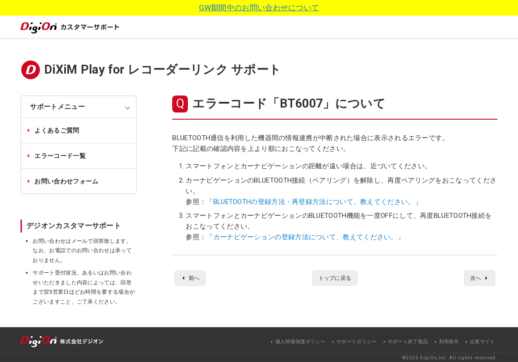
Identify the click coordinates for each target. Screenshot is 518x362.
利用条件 (449, 341)
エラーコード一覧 (59, 155)
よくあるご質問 (56, 130)
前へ (195, 278)
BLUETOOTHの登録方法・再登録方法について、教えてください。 (314, 202)
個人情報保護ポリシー (300, 341)
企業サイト (482, 341)
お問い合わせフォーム (66, 181)
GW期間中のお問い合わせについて (259, 7)
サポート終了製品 (408, 341)
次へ (474, 278)
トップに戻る (335, 278)
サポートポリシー (356, 341)
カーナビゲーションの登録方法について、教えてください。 (305, 237)
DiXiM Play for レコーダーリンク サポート (162, 69)
